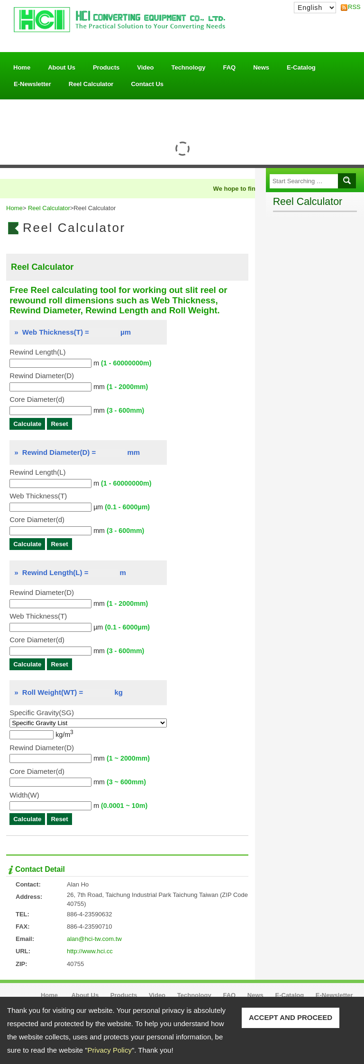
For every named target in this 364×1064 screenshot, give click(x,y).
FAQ (229, 67)
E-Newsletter (32, 84)
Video (145, 67)
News (261, 67)
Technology (188, 67)
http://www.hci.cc (90, 951)
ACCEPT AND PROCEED (290, 1017)
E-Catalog (301, 67)
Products (106, 65)
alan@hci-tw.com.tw (94, 938)
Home (21, 67)
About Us (61, 65)
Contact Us (147, 84)
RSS (351, 6)
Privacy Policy (110, 1050)
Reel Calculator (91, 84)
